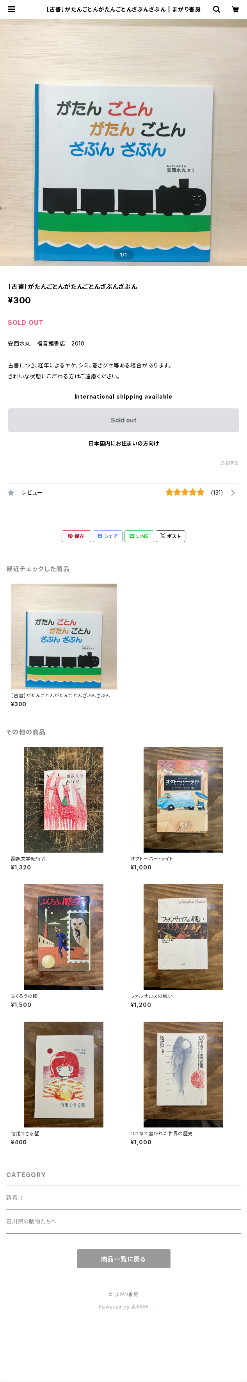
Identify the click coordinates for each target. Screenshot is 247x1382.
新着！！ (15, 1197)
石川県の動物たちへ (31, 1221)
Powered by (124, 1307)
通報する (229, 463)
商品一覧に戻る (123, 1259)
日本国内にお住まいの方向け (124, 443)
